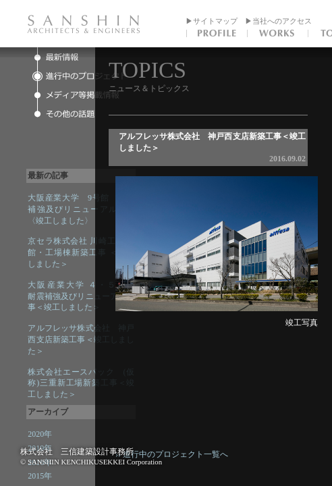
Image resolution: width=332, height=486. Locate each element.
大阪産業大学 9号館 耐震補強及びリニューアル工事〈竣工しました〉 (81, 209)
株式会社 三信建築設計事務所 (77, 451)
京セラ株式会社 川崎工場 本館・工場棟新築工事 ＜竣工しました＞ (81, 252)
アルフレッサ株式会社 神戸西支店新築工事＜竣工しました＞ (81, 339)
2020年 (40, 434)
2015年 (40, 476)
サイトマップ (215, 21)
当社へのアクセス (282, 21)
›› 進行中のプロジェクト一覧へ (184, 454)
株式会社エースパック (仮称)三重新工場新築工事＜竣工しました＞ (81, 383)
